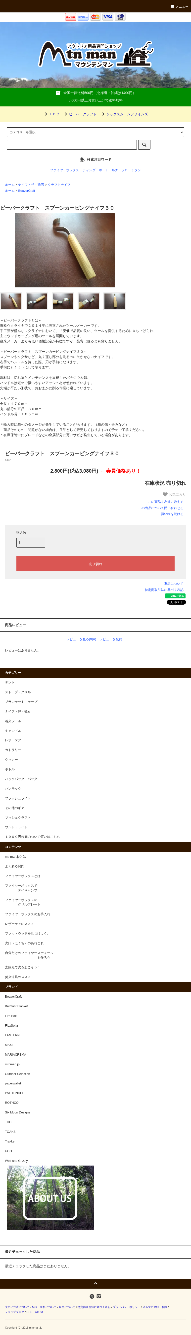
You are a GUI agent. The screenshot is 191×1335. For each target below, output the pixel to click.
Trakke (9, 1141)
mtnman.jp (12, 1064)
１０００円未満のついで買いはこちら (32, 837)
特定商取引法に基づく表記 (164, 590)
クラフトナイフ (59, 185)
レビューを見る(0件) (81, 639)
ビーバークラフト (80, 114)
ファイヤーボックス (64, 170)
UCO (8, 1151)
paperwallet (13, 1083)
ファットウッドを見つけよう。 (27, 933)
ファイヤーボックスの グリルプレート (23, 902)
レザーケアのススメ (19, 924)
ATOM (39, 1311)
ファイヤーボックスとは (23, 876)
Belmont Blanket (16, 1006)
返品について (174, 584)
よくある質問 (14, 866)
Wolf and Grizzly (16, 1161)
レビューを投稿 (110, 639)
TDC (8, 1122)
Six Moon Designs (17, 1112)
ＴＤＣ (51, 114)
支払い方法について (17, 1306)
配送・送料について (44, 1306)
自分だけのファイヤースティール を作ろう (29, 955)
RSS (29, 1311)
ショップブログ (14, 1311)
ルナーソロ (120, 170)
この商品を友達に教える (166, 502)
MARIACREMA (15, 1054)
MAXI (9, 1045)
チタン (136, 170)
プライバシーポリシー (126, 1306)
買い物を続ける (172, 514)
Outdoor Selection (17, 1074)
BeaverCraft (26, 191)
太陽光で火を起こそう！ (23, 967)
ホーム (10, 185)
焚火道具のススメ (18, 977)
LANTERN (12, 1035)
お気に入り (174, 494)
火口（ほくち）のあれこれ (24, 943)
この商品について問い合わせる (161, 508)
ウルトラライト (16, 827)
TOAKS (10, 1132)
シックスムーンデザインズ (124, 114)
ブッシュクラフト (18, 817)
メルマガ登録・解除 (155, 1306)
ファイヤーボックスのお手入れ (27, 914)
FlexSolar (11, 1025)
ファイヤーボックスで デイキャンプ (21, 888)
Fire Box (11, 1016)
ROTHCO (12, 1103)
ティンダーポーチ (95, 170)
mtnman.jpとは (15, 856)
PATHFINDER (15, 1093)
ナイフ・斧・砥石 (31, 185)
